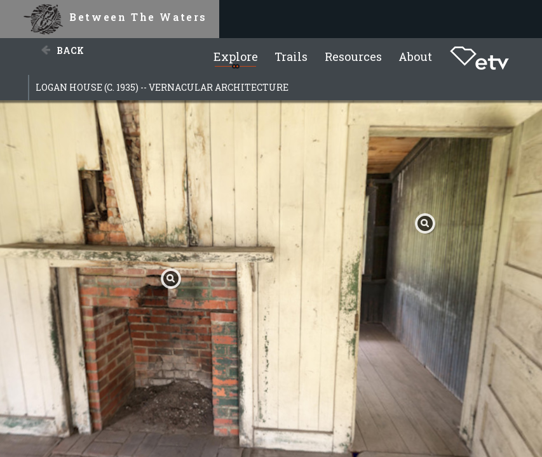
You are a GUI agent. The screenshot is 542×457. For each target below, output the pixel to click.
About (415, 56)
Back (70, 50)
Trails (291, 56)
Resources (353, 56)
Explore (235, 56)
